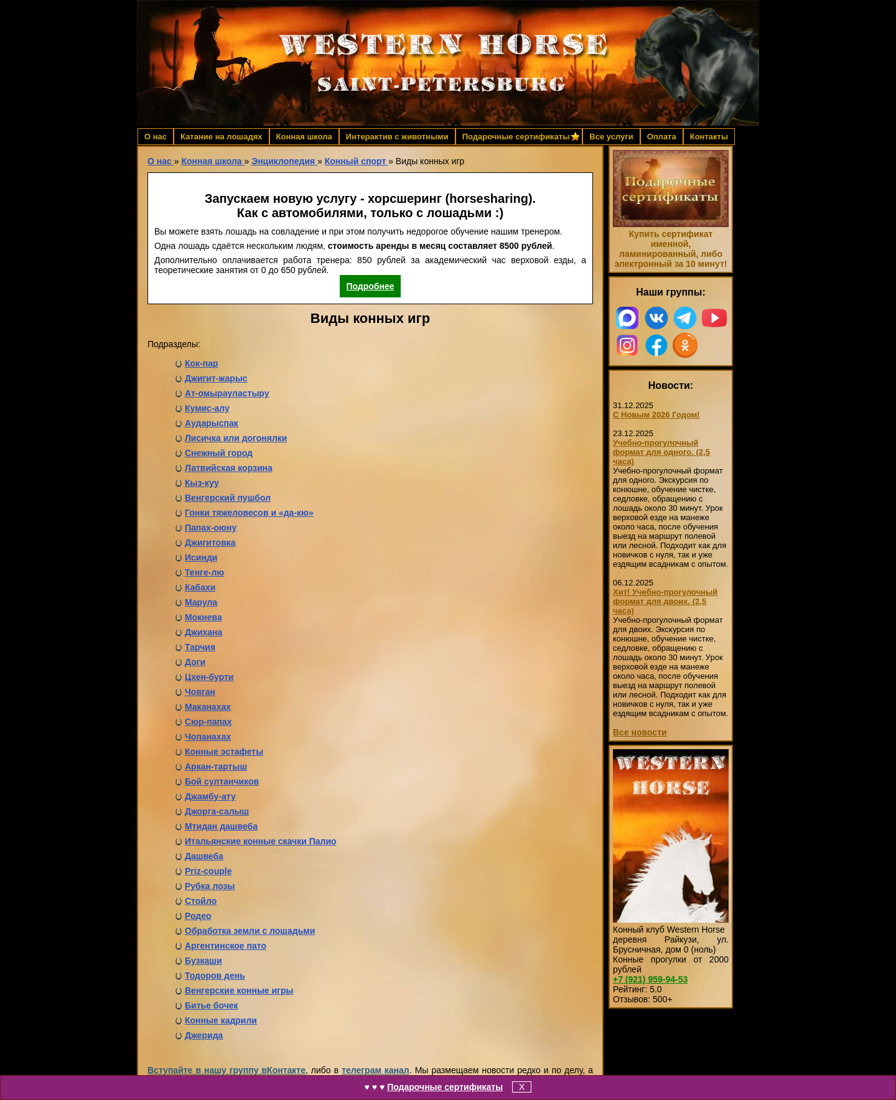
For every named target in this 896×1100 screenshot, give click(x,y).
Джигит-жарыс (216, 378)
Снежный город (219, 453)
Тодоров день (215, 976)
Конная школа (304, 136)
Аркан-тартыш (216, 766)
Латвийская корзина (229, 468)
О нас (155, 136)
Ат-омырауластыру (227, 393)
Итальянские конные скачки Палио (261, 841)
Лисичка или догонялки (236, 438)
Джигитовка (210, 543)
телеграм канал (375, 1070)
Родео (198, 916)
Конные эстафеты (224, 752)
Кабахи (200, 587)
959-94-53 (650, 979)
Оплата (661, 136)
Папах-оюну (210, 528)
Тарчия (200, 647)
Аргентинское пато (225, 946)
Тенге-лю (204, 572)
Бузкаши (203, 961)
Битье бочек (211, 1005)
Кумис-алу (207, 408)
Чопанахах (208, 737)
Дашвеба (204, 856)
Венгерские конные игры (239, 990)
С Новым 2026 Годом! (656, 414)
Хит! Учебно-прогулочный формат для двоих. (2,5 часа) (665, 601)
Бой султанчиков (222, 781)
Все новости (640, 732)
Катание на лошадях (221, 136)
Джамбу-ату (210, 796)
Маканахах (208, 707)
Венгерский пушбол (228, 498)
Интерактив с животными (397, 136)
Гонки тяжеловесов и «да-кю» (249, 513)
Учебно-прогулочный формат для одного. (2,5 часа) (661, 452)
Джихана (203, 632)
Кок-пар (201, 363)
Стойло (201, 901)
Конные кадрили (221, 1020)
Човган (200, 692)
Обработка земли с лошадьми (250, 931)
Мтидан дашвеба (221, 826)
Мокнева (203, 617)
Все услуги (611, 136)
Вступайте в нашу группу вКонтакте (226, 1070)
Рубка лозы (210, 886)
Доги (195, 662)
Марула (201, 602)
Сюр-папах (208, 722)
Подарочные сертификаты (445, 1087)
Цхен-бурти (209, 677)
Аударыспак (211, 423)
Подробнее (370, 286)
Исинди (201, 557)
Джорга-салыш (217, 811)
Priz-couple (208, 871)
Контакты (709, 136)
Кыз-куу (202, 483)
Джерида (204, 1035)
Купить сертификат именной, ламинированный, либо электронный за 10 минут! (670, 249)
